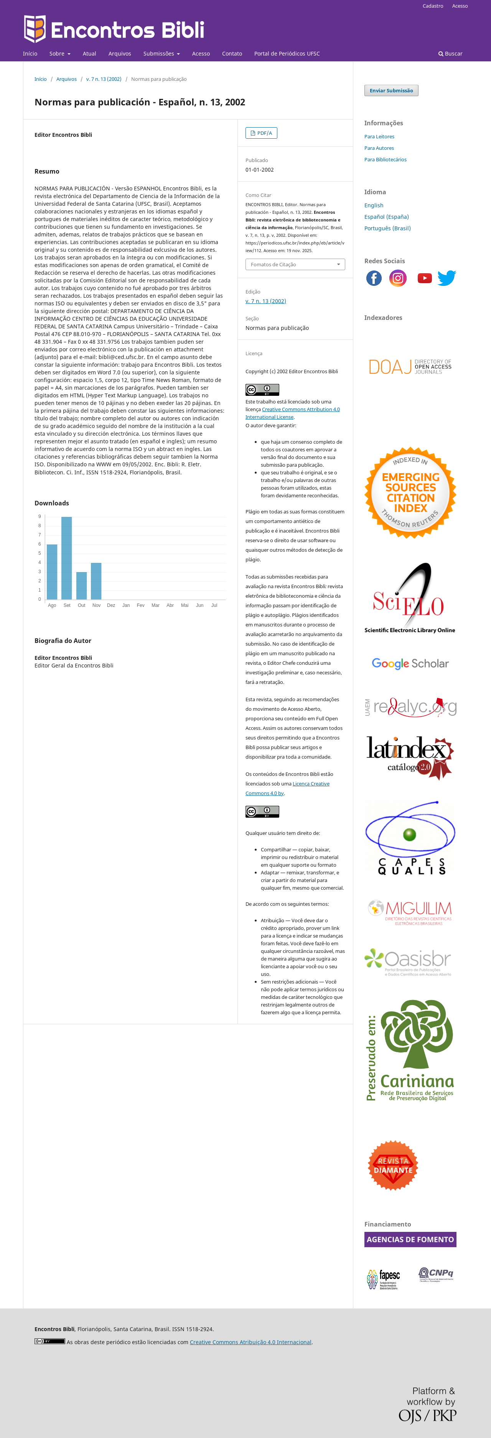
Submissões (159, 53)
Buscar (450, 53)
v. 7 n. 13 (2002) (104, 78)
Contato (232, 53)
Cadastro (433, 5)
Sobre (57, 53)
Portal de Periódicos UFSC (287, 53)
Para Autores (379, 147)
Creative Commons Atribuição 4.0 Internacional (250, 1342)
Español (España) (386, 216)
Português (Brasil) (387, 228)
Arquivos (120, 53)
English (374, 205)
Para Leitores (379, 136)
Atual (89, 53)
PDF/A (264, 133)
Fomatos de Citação (273, 264)
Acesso (201, 53)
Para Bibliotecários (385, 159)
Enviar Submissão (391, 90)
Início (30, 53)
